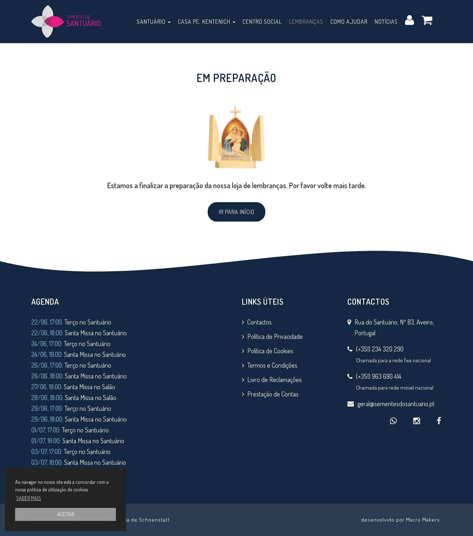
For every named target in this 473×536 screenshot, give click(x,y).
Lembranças (306, 21)
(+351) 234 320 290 (380, 349)
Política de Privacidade (275, 336)
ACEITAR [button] (65, 514)
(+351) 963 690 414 (378, 376)
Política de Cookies (270, 351)
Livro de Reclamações (274, 379)
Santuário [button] (154, 21)
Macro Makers (423, 519)
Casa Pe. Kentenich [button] (206, 21)
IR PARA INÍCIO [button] (236, 211)
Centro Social (262, 21)
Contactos (259, 322)
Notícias (386, 21)
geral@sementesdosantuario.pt (395, 404)
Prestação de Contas (272, 394)
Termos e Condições (272, 365)
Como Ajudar (349, 21)
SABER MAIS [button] (28, 498)
